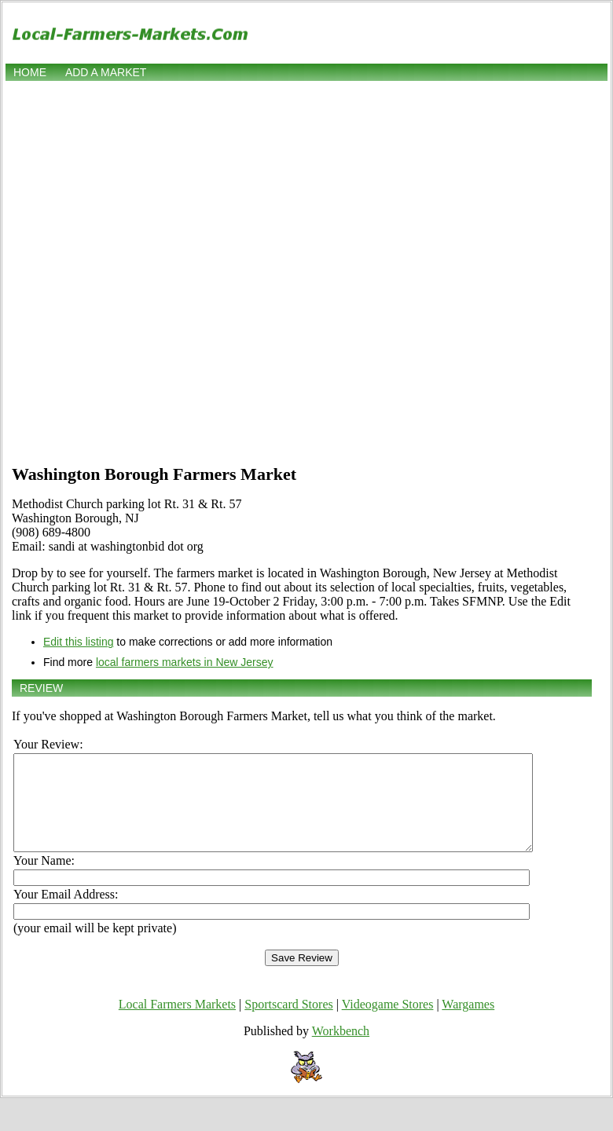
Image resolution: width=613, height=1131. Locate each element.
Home (29, 72)
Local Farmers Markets (177, 1023)
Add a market (105, 72)
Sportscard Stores (288, 1023)
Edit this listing (78, 641)
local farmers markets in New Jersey (184, 662)
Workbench (340, 1049)
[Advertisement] (179, 271)
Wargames (468, 1023)
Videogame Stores (388, 1023)
